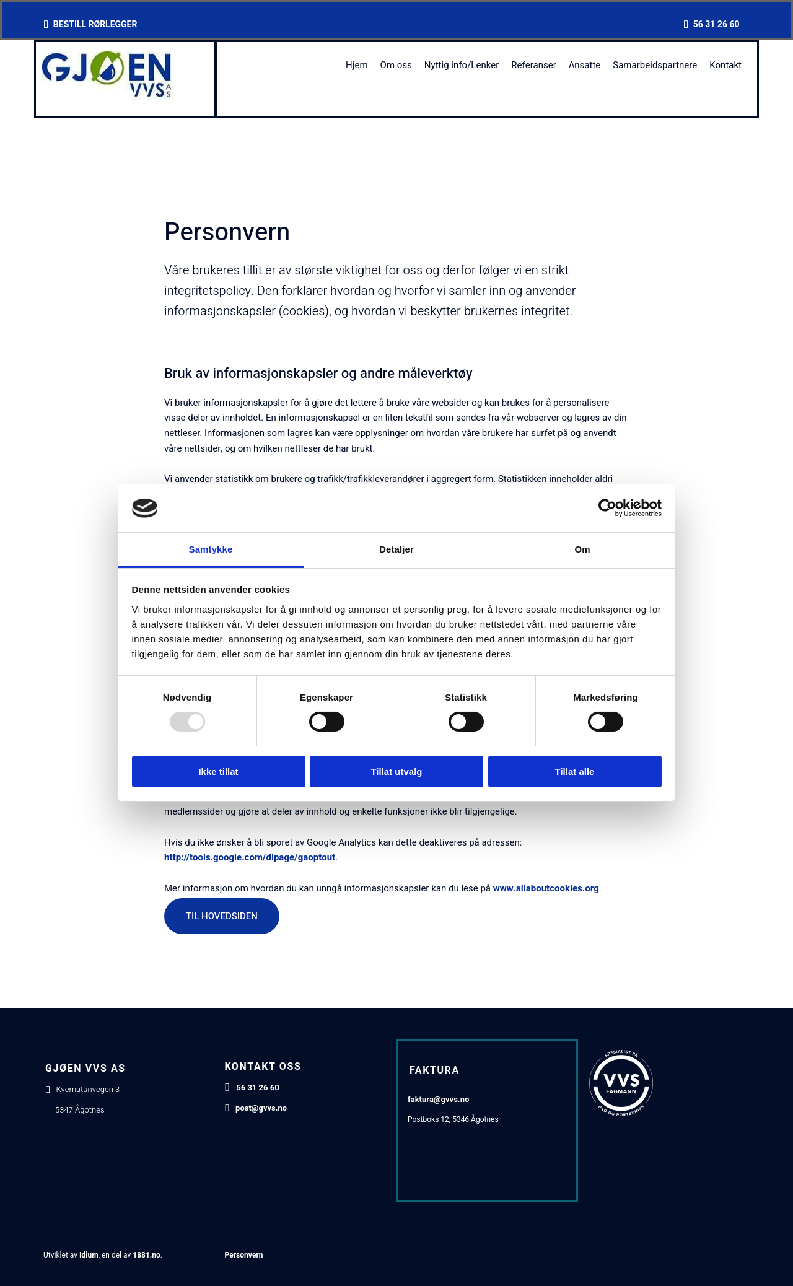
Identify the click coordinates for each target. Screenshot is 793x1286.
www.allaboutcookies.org (546, 888)
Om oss (396, 65)
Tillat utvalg (396, 771)
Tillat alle (575, 771)
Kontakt (725, 65)
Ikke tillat (218, 771)
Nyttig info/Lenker (461, 65)
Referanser (533, 65)
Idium (89, 1255)
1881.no (146, 1255)
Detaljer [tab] (396, 549)
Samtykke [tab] (211, 549)
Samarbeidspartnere (655, 65)
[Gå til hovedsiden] (109, 97)
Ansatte (584, 65)
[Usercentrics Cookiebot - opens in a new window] (607, 508)
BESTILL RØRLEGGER (95, 24)
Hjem (357, 65)
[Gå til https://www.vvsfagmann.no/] (621, 1113)
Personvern (244, 1255)
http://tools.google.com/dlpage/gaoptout (249, 857)
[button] (221, 916)
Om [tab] (582, 549)
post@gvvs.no (261, 1108)
